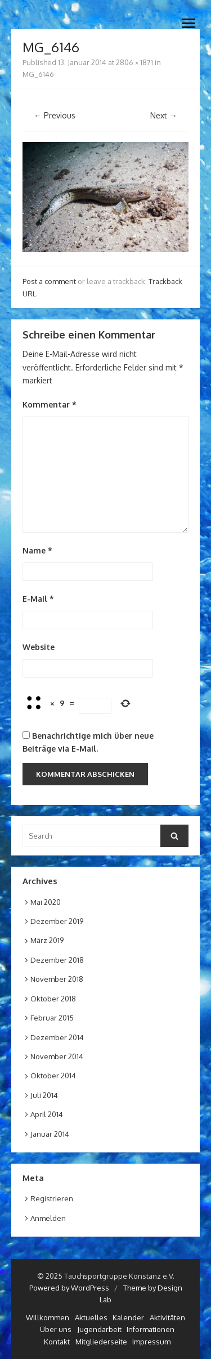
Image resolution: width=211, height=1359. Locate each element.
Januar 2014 (49, 1133)
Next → (163, 115)
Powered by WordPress (69, 1287)
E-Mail (38, 598)
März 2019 (47, 940)
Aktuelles (91, 1317)
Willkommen (47, 1317)
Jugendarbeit (99, 1329)
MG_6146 (38, 74)
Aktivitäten (167, 1317)
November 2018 (56, 978)
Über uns (55, 1329)
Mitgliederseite (101, 1341)
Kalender (128, 1317)
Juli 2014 (44, 1095)
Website (39, 647)
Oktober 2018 (53, 998)
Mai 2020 (45, 902)
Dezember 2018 (57, 959)
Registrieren (51, 1198)
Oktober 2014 (53, 1075)
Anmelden (48, 1218)
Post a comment (49, 281)
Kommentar (50, 404)
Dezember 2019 (56, 921)
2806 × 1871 (134, 62)
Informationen (150, 1329)
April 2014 (46, 1114)
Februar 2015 (52, 1017)
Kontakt (57, 1341)
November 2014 (56, 1056)
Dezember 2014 (57, 1037)
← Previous (54, 115)
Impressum (151, 1341)
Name (37, 550)
